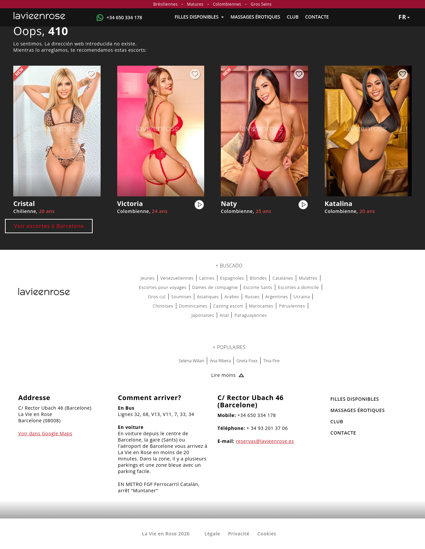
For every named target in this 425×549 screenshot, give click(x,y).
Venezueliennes (177, 278)
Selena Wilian (191, 361)
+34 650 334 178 (124, 17)
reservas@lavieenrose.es (265, 441)
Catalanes (282, 278)
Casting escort (228, 306)
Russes (252, 297)
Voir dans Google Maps (45, 433)
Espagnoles (232, 278)
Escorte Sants (257, 287)
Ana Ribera (220, 361)
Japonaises (202, 315)
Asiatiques (208, 297)
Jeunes (147, 278)
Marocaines (261, 306)
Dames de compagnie (215, 287)
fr (404, 17)
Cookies (266, 533)
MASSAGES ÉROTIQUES (255, 17)
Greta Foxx (246, 361)
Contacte (317, 17)
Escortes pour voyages (163, 287)
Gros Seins (261, 4)
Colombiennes (227, 4)
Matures (195, 4)
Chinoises (163, 306)
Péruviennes (292, 306)
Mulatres (308, 278)
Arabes (231, 297)
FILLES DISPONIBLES (199, 17)
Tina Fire (271, 361)
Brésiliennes (165, 4)
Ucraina (302, 297)
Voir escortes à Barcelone (49, 226)
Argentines (276, 297)
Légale (212, 533)
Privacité (238, 533)
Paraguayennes (250, 315)
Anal (224, 315)
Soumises (181, 297)
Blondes (258, 278)
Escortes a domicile (298, 287)
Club (292, 17)
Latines (206, 278)
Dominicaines (193, 306)
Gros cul (157, 297)
